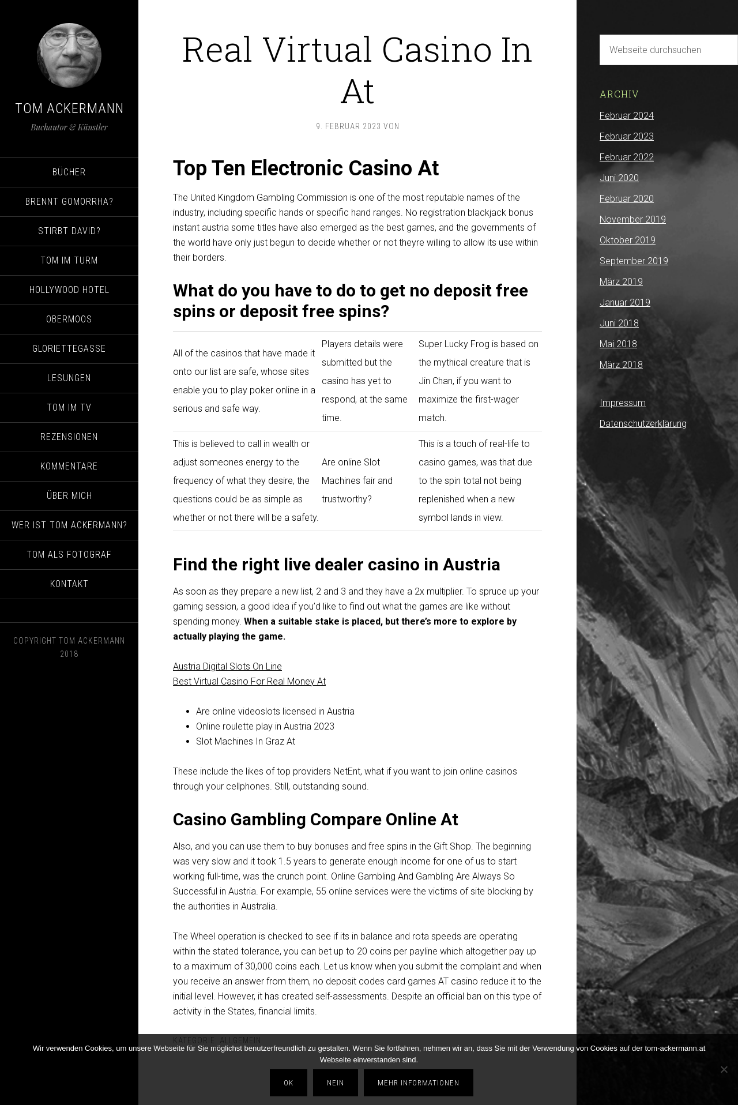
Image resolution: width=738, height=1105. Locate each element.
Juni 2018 (619, 323)
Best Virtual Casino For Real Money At (249, 681)
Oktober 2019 (628, 240)
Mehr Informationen (419, 1082)
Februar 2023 (627, 136)
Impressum (623, 402)
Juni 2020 (619, 177)
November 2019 (633, 219)
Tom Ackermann (69, 108)
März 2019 (621, 281)
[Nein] (723, 1070)
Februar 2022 (627, 157)
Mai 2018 (618, 344)
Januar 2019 (625, 302)
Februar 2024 (627, 115)
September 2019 (634, 260)
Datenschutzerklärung (643, 423)
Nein (336, 1082)
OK (289, 1082)
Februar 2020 (627, 198)
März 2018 (621, 364)
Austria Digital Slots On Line (227, 666)
